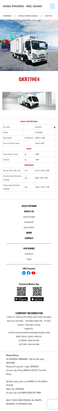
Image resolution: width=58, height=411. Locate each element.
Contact (29, 238)
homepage (7, 16)
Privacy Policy (12, 355)
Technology (29, 222)
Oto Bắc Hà (29, 410)
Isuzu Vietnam (29, 206)
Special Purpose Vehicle (28, 16)
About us (29, 211)
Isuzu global (29, 227)
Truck (29, 259)
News (29, 232)
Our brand (29, 248)
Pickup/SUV (29, 254)
